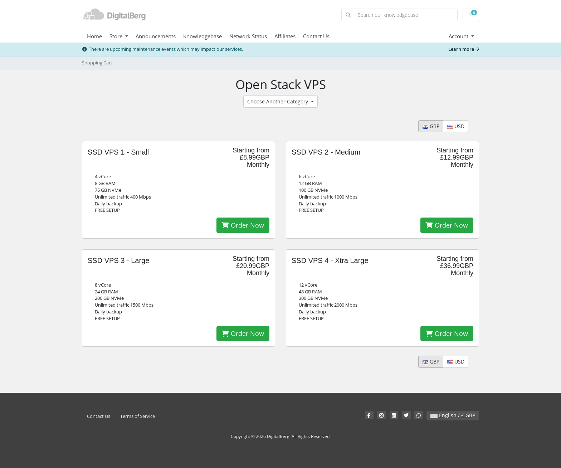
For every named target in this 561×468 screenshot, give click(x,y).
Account (459, 36)
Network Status (248, 36)
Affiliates (285, 36)
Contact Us (316, 36)
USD (455, 126)
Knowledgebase (202, 36)
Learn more (463, 49)
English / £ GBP (452, 415)
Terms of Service (137, 416)
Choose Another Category (278, 101)
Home (94, 36)
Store (116, 36)
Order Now (243, 225)
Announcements (156, 36)
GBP (431, 126)
